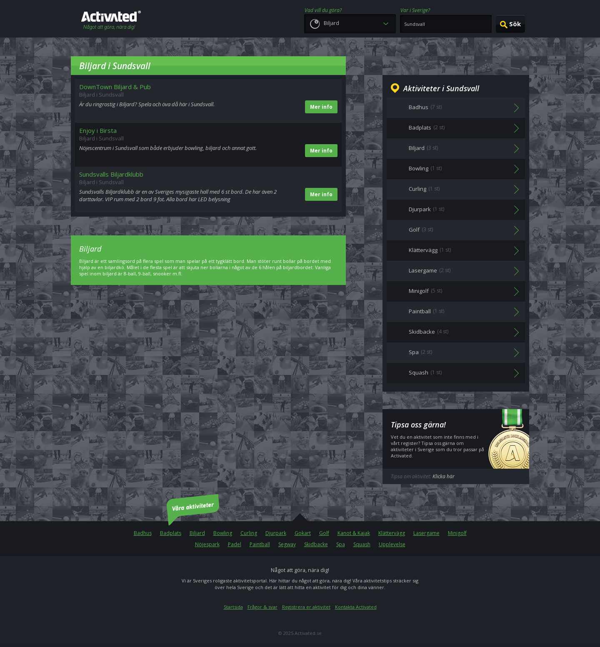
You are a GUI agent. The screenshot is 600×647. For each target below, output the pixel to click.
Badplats (170, 533)
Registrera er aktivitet (306, 607)
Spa (340, 544)
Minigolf (457, 533)
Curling (248, 533)
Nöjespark (207, 544)
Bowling (222, 533)
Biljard (197, 533)
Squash (361, 544)
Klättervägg (391, 533)
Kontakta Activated (356, 607)
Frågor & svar (263, 607)
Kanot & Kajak (354, 533)
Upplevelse (392, 544)
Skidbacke (316, 544)
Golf (324, 533)
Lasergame (426, 533)
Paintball (260, 544)
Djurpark (275, 533)
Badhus (143, 533)
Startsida (233, 607)
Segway (287, 544)
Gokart (303, 533)
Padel (234, 544)
